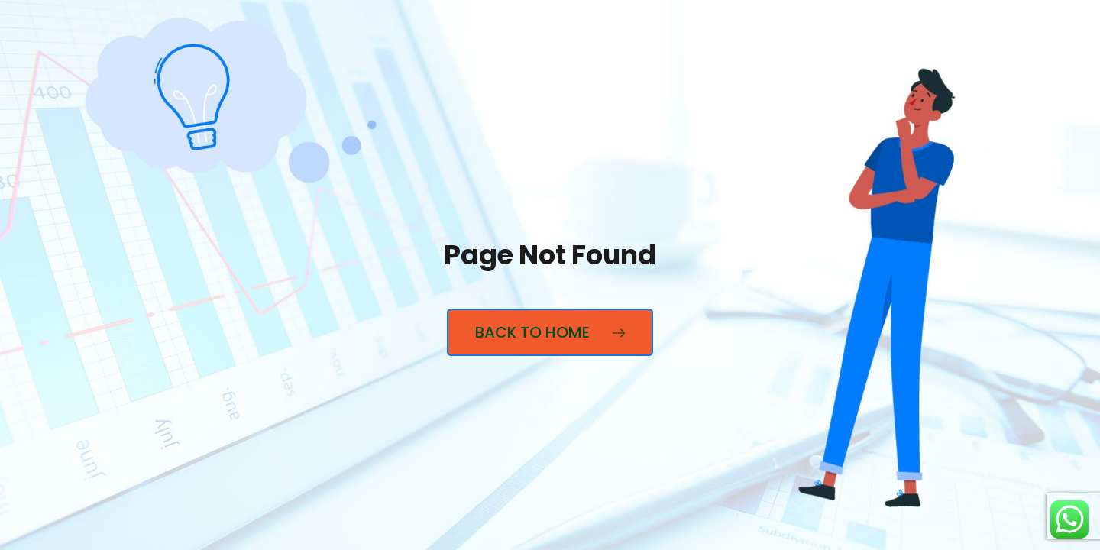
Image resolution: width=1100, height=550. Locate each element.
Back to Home (550, 332)
